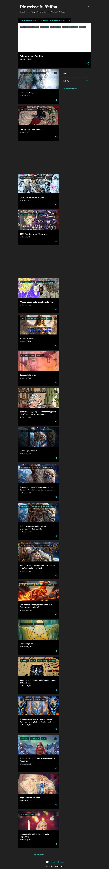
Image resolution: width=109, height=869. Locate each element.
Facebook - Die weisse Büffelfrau (51, 21)
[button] (87, 63)
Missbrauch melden (70, 89)
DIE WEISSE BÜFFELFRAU (27, 21)
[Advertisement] (38, 157)
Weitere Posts (39, 854)
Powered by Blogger (54, 862)
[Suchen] (89, 6)
